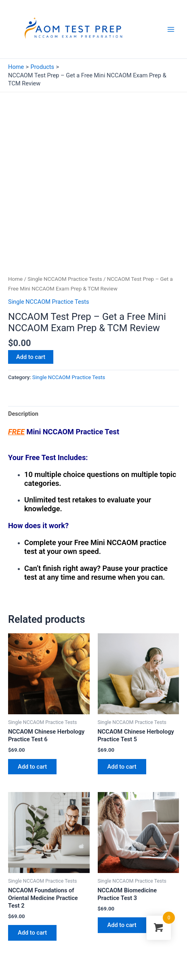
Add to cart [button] (32, 709)
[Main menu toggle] (171, 29)
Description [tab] (23, 357)
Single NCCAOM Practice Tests (64, 222)
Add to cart (30, 300)
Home (15, 222)
